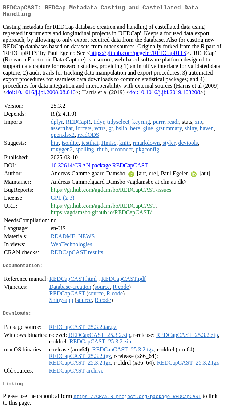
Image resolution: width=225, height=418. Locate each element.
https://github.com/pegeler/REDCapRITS (138, 56)
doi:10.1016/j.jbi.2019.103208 (164, 95)
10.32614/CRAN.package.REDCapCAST (99, 168)
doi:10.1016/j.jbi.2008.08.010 (41, 95)
